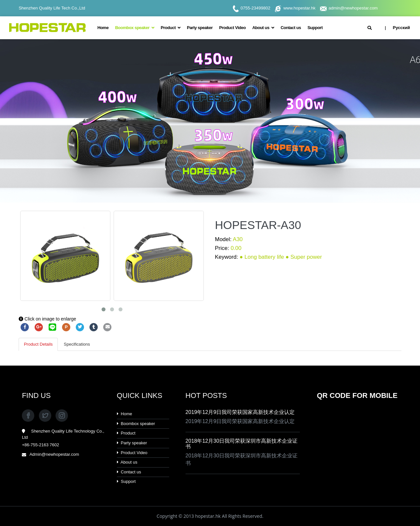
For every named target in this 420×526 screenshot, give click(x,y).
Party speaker (200, 27)
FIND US (36, 395)
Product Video (232, 27)
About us (263, 27)
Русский (401, 27)
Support (314, 27)
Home (102, 27)
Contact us (291, 27)
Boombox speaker (134, 27)
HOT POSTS (206, 395)
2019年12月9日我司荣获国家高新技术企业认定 (240, 412)
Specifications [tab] (77, 344)
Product (170, 27)
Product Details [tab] (38, 344)
